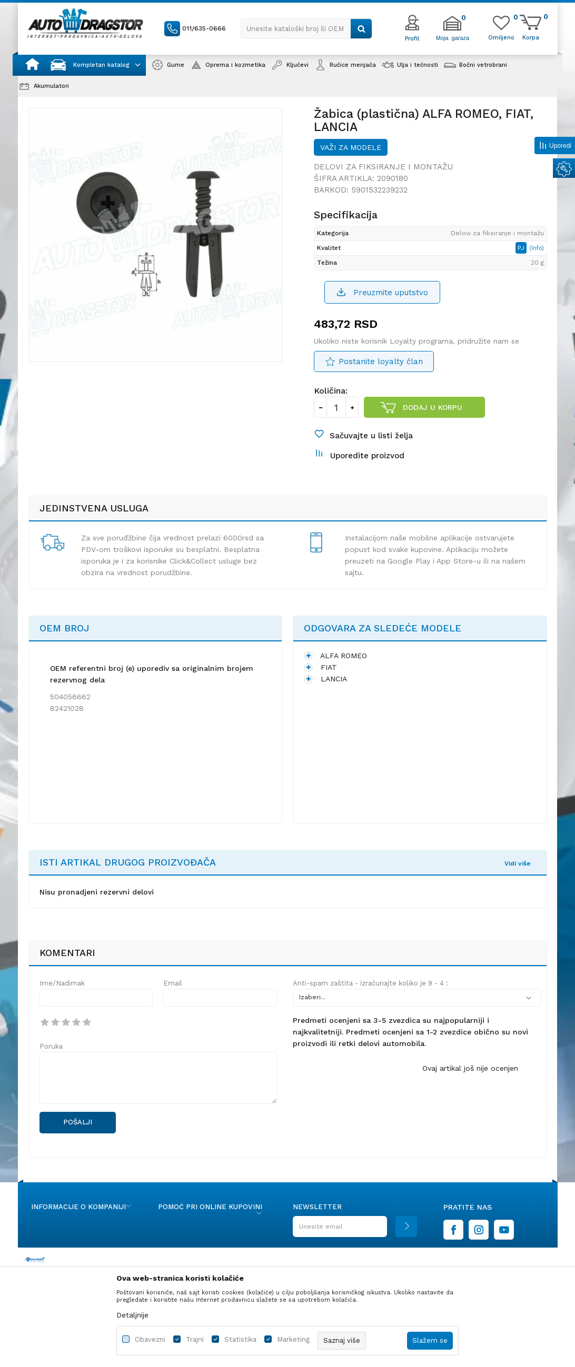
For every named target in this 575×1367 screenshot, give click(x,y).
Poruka (51, 1046)
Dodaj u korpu (432, 407)
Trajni (195, 1339)
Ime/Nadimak (62, 983)
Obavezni (150, 1339)
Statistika (240, 1339)
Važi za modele (350, 147)
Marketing (293, 1339)
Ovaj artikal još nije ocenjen (470, 1068)
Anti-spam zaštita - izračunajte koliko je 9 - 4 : (370, 983)
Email (172, 983)
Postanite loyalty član (381, 361)
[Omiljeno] (501, 37)
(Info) (536, 248)
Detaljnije (132, 1315)
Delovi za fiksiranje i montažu (383, 167)
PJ (522, 248)
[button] (306, 28)
